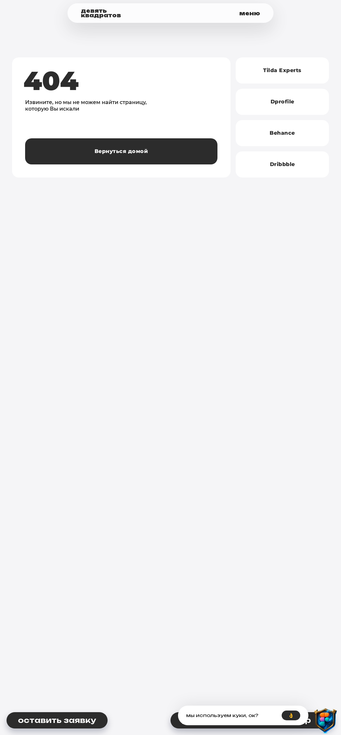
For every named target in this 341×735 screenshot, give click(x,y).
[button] (224, 13)
